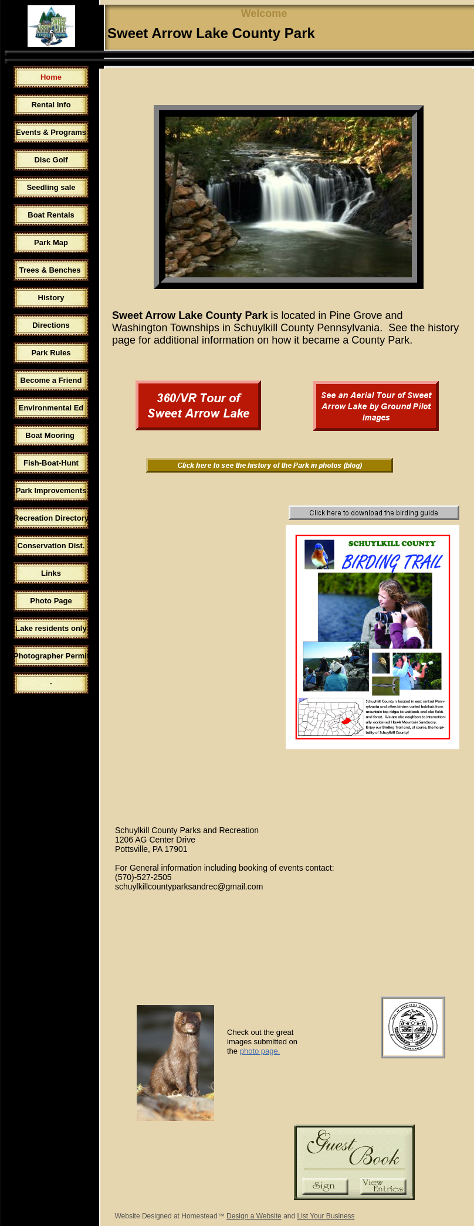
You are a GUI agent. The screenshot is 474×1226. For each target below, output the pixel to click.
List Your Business (326, 1216)
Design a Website (254, 1216)
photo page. (260, 1051)
